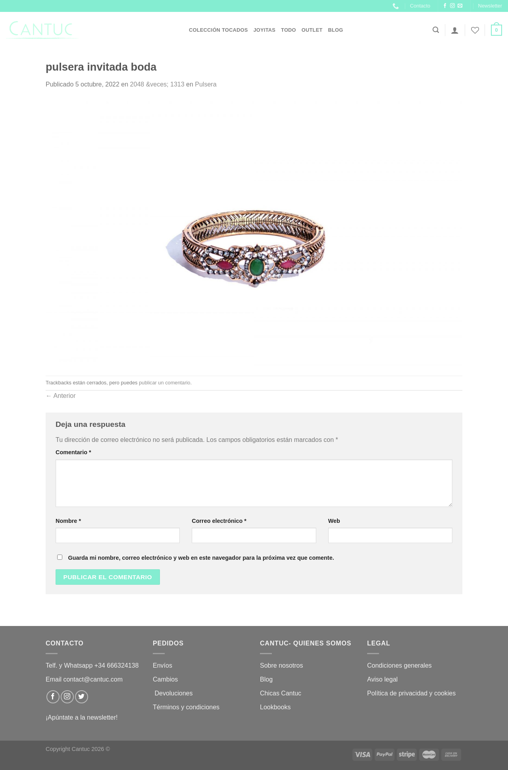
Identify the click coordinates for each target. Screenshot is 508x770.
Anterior (61, 395)
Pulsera (205, 84)
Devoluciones (173, 693)
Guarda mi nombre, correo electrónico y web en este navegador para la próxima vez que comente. (201, 558)
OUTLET (312, 30)
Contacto (420, 6)
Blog (335, 30)
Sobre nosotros (281, 665)
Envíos (162, 665)
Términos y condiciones (187, 707)
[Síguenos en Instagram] (452, 6)
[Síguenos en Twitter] (81, 696)
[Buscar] (436, 30)
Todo (288, 30)
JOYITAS (264, 30)
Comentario (73, 452)
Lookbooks (275, 707)
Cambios (165, 679)
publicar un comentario (164, 383)
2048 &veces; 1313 (157, 84)
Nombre (68, 521)
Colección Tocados (218, 30)
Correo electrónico (219, 521)
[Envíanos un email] (460, 6)
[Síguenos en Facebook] (445, 6)
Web (334, 521)
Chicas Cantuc (280, 693)
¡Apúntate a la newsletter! (81, 717)
